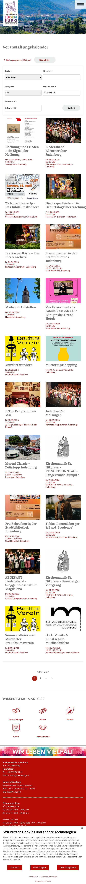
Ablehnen (14, 867)
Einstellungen (39, 867)
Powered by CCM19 (43, 881)
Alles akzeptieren (68, 867)
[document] (43, 847)
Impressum (33, 877)
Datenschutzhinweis (48, 877)
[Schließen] (82, 828)
